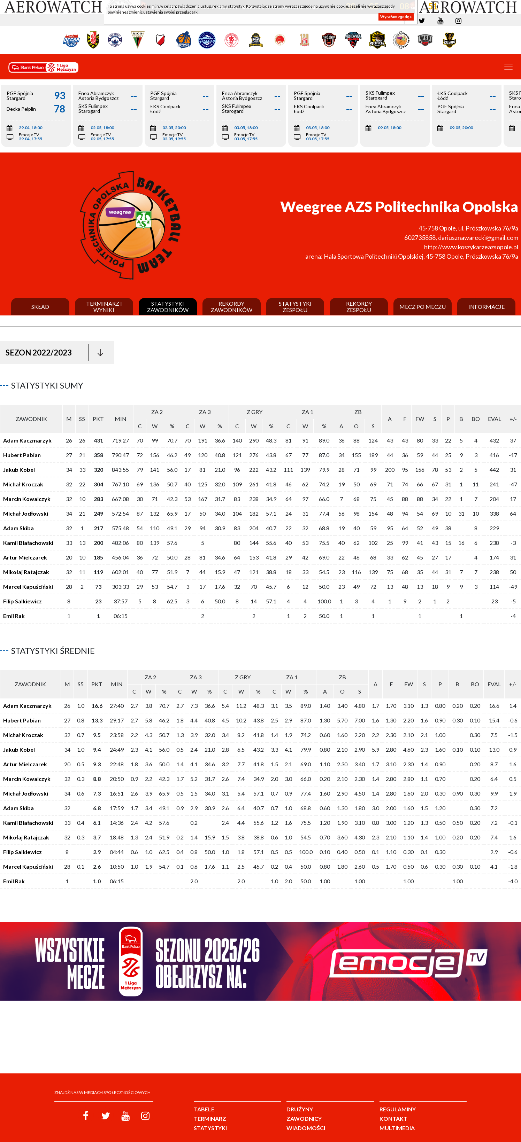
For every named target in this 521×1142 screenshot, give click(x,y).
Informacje (486, 307)
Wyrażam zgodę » (396, 16)
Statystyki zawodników (168, 306)
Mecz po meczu (422, 307)
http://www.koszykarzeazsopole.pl (471, 247)
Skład (40, 307)
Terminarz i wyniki (104, 306)
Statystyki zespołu (295, 306)
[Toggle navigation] (508, 67)
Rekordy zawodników (231, 306)
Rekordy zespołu (359, 306)
